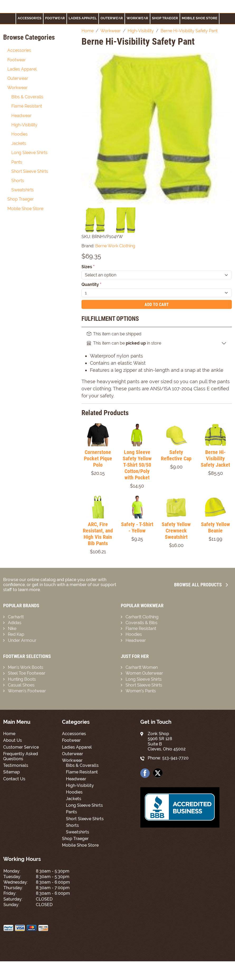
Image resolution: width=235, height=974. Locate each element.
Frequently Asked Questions (20, 756)
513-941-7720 (175, 757)
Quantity (91, 284)
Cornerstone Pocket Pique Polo (98, 458)
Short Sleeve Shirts (29, 171)
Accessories (29, 18)
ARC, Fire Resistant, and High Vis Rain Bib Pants (98, 533)
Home (9, 733)
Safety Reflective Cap (176, 455)
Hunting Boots (22, 679)
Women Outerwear (144, 673)
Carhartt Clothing (142, 616)
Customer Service (21, 747)
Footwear (16, 59)
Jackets (18, 143)
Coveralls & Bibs (141, 622)
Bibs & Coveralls (27, 96)
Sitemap (11, 771)
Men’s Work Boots (25, 667)
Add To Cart (157, 304)
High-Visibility (24, 124)
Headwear (21, 115)
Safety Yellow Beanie (215, 527)
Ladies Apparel (83, 18)
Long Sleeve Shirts (29, 152)
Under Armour (22, 640)
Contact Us (14, 778)
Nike (12, 628)
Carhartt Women (142, 667)
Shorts (17, 180)
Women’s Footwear (27, 690)
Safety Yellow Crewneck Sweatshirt (176, 530)
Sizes (88, 266)
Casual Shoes (21, 685)
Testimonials (15, 765)
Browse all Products (201, 584)
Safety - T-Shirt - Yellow (137, 527)
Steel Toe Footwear (26, 673)
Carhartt (16, 616)
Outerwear (111, 18)
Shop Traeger (165, 18)
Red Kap (16, 634)
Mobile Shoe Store (199, 18)
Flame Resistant (26, 106)
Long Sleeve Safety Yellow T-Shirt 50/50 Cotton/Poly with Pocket (137, 465)
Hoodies (19, 134)
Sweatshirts (22, 189)
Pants (16, 162)
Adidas (14, 622)
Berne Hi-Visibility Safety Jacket (215, 458)
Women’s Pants (141, 690)
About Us (12, 740)
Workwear (137, 18)
